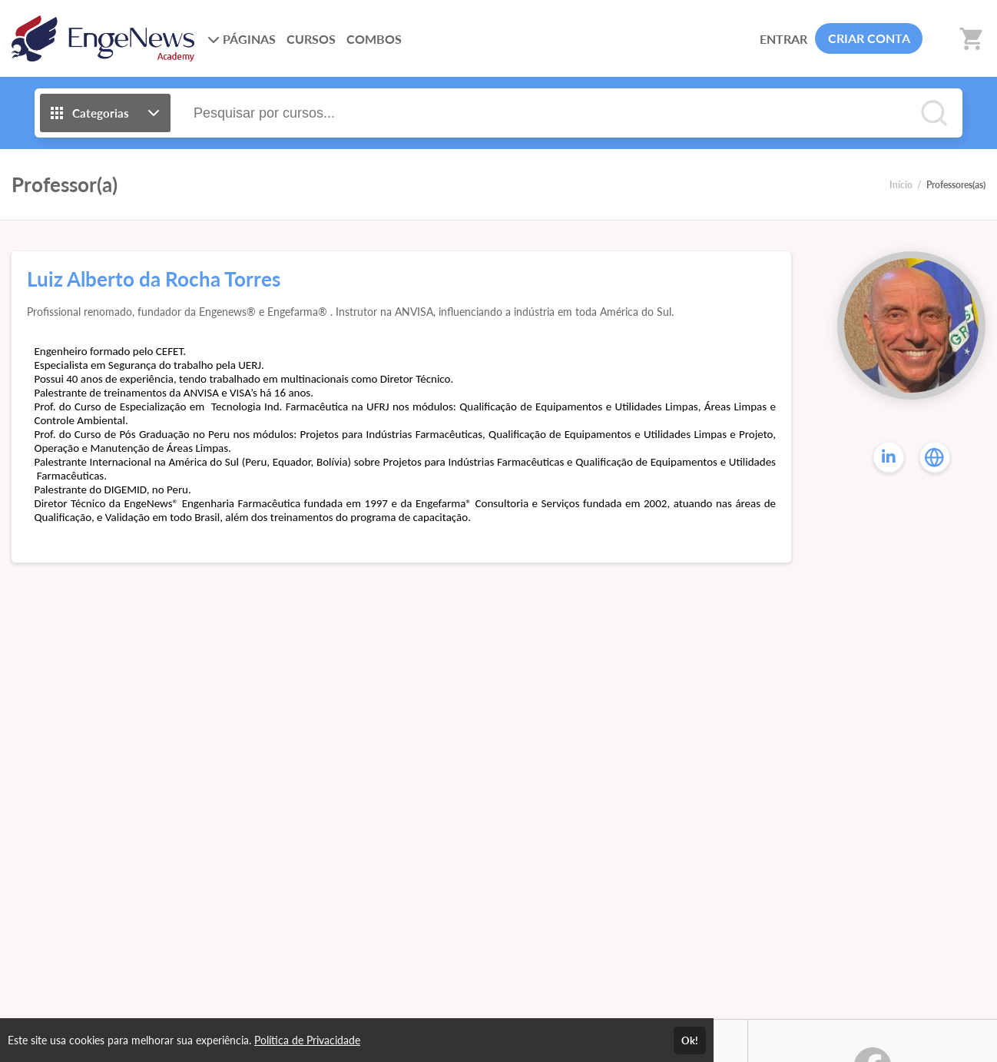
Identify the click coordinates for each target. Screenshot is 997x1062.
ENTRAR (783, 39)
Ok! (689, 1040)
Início (901, 185)
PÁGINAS (241, 39)
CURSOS (311, 39)
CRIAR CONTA (869, 38)
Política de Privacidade (307, 1040)
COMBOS (374, 39)
